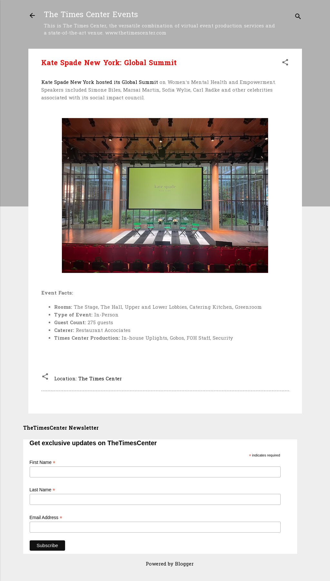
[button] (285, 63)
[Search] (298, 17)
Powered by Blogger (165, 564)
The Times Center (100, 379)
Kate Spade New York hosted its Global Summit (99, 82)
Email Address (46, 518)
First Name (43, 462)
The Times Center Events (91, 15)
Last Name (42, 490)
